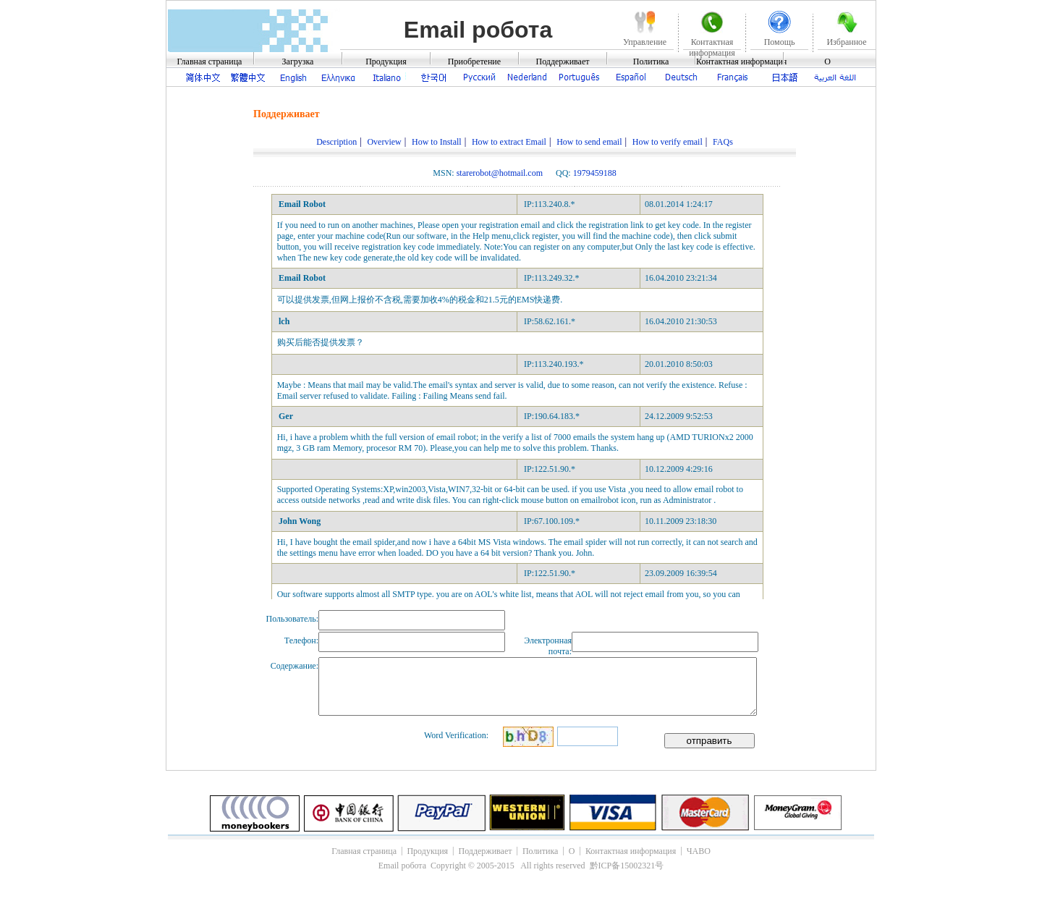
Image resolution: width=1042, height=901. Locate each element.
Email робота (478, 30)
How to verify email (667, 142)
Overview (384, 142)
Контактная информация (741, 61)
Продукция (386, 61)
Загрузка (298, 61)
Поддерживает (563, 61)
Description (336, 142)
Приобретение (474, 61)
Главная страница (209, 61)
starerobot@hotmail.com (500, 173)
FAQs (723, 142)
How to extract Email (509, 142)
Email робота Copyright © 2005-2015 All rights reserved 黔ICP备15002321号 (521, 865)
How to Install (437, 142)
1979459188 (595, 173)
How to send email (589, 142)
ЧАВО (699, 851)
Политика (651, 61)
